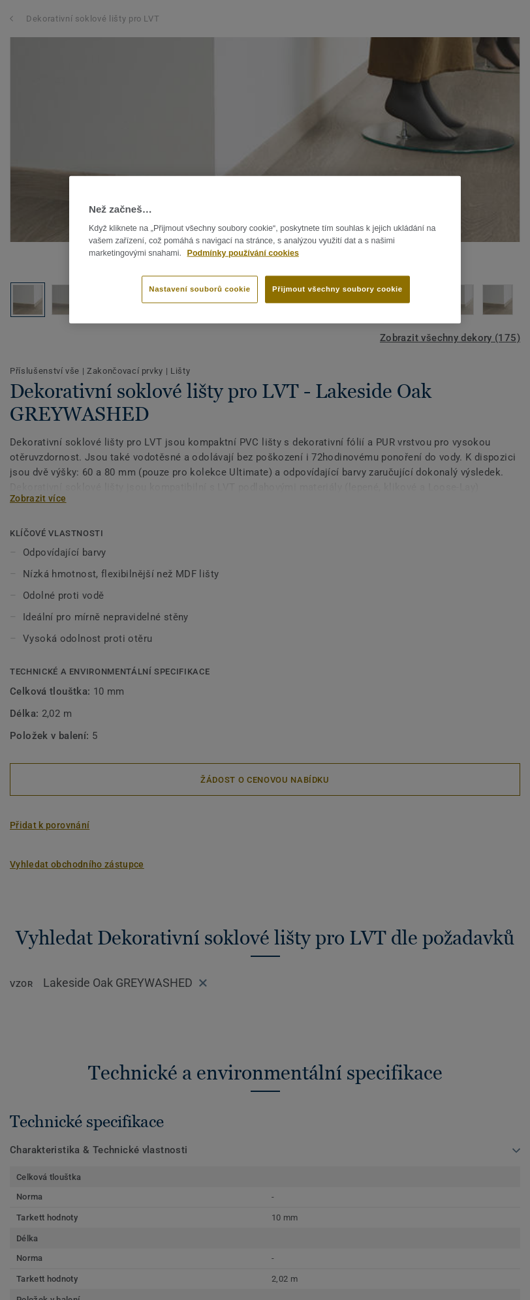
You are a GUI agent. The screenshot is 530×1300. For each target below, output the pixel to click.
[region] (265, 250)
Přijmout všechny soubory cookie (337, 288)
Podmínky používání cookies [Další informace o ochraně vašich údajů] (243, 252)
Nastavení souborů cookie (199, 288)
